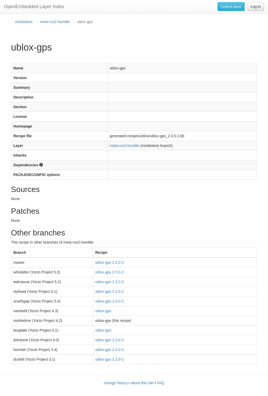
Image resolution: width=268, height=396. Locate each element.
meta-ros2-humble (55, 22)
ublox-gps (103, 311)
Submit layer (231, 6)
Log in (256, 6)
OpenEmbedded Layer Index (34, 6)
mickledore (24, 22)
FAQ (160, 383)
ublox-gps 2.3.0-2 (109, 262)
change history (116, 383)
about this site (142, 383)
